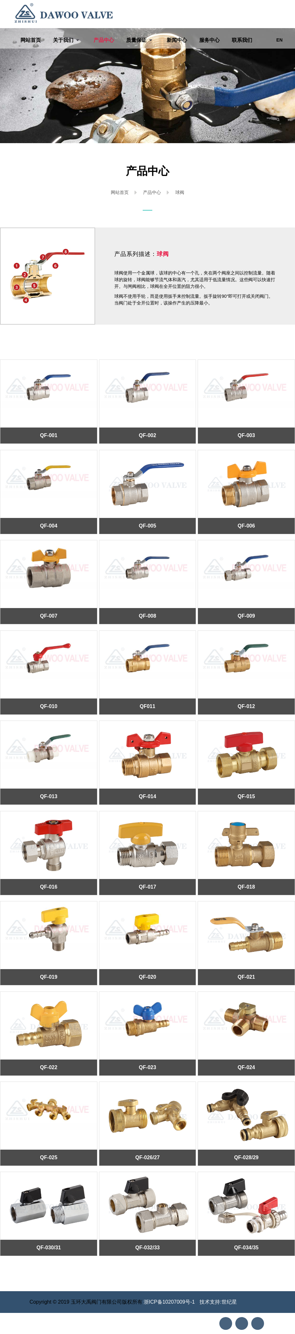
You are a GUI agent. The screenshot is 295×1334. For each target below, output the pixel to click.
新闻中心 (177, 40)
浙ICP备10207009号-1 (169, 1302)
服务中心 (209, 40)
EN (279, 39)
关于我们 (63, 40)
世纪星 (229, 1302)
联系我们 (242, 40)
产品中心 (104, 40)
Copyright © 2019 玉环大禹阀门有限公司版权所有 (86, 1302)
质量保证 (136, 40)
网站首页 (30, 40)
